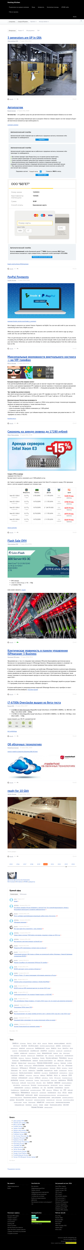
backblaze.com (40, 1048)
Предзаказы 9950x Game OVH (23, 1007)
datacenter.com (47, 1053)
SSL (45, 1087)
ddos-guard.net (15, 1055)
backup (48, 1048)
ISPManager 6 (24, 1068)
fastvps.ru (21, 1058)
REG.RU (70, 1080)
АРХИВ (25, 882)
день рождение (56, 1097)
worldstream (43, 1092)
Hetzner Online (32, 1063)
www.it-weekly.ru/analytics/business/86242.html (23, 751)
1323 (66, 864)
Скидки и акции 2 (12, 1220)
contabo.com (23, 1053)
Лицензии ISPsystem (13, 657)
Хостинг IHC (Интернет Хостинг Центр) (24, 1157)
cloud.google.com (24, 1051)
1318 (31, 864)
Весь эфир (12, 1031)
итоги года (59, 1100)
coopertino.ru (32, 1053)
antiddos (58, 1046)
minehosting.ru (63, 1073)
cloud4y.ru (43, 1051)
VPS (64, 1090)
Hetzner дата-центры (19, 1130)
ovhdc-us (37, 1078)
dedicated (23, 1055)
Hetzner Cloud (22, 1063)
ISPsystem (32, 1068)
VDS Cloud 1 (58, 1192)
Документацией (33, 689)
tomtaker (16, 1024)
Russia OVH (11, 706)
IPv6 (63, 1065)
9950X (34, 1043)
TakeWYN (66, 1087)
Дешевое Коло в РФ (61, 1208)
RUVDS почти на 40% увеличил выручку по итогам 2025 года (32, 988)
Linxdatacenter (63, 1070)
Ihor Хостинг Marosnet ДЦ (21, 1136)
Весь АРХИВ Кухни (36, 1223)
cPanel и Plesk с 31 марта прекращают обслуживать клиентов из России (35, 975)
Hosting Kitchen (14, 2)
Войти (74, 17)
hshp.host (63, 1063)
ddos (60, 1053)
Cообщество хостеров (37, 1196)
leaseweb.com (48, 1070)
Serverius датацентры (43, 1085)
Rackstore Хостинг (18, 1140)
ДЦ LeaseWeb (20, 1100)
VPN (61, 1090)
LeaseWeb (40, 1070)
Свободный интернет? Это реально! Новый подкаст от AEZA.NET (33, 994)
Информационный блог (38, 1188)
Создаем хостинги (13, 1233)
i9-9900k (69, 1063)
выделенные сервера (16, 1097)
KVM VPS (25, 1070)
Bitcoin (59, 1048)
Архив (16, 901)
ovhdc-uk (31, 1078)
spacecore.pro (18, 1087)
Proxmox (36, 1080)
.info (75, 1241)
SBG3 (44, 1082)
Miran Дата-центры (13, 435)
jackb (15, 899)
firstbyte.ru (28, 1058)
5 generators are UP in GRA (25, 37)
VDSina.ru (56, 1090)
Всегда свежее (44, 21)
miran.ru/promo (12, 528)
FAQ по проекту (13, 12)
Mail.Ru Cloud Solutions (26, 1073)
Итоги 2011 (58, 1229)
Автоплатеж (15, 107)
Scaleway (50, 1083)
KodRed (16, 973)
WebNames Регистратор (20, 1132)
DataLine (55, 1053)
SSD (41, 1087)
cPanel (39, 1053)
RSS (17, 1031)
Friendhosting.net (25, 1060)
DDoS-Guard (66, 1053)
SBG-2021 (39, 1082)
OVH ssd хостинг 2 (60, 1200)
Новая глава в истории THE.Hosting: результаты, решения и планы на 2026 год (37, 935)
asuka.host (22, 1048)
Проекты (33, 21)
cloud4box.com (34, 1051)
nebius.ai (42, 1075)
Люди (33, 7)
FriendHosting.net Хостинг (20, 1155)
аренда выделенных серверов (47, 1095)
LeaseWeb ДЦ (17, 1145)
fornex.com (15, 1060)
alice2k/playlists (25, 880)
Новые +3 (21, 30)
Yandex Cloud (17, 1128)
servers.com (54, 1085)
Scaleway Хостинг (18, 1147)
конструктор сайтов (68, 1100)
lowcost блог (11, 1221)
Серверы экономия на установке (17, 1231)
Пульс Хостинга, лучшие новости (16, 1229)
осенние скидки (50, 1102)
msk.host (15, 1075)
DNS (46, 1055)
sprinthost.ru (35, 1087)
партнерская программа (63, 1102)
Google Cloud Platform (46, 1060)
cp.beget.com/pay (13, 125)
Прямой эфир (15, 890)
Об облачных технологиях (25, 744)
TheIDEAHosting (15, 1090)
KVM (20, 1070)
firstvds (42, 1058)
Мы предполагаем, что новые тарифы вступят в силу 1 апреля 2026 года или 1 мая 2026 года (42, 1013)
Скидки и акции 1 (12, 1218)
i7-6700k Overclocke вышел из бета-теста (34, 702)
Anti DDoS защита (33, 1046)
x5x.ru (59, 1092)
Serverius (33, 1085)
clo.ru (71, 1048)
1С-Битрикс (23, 1043)
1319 (38, 864)
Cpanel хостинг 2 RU (60, 1190)
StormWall (50, 1087)
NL (59, 1075)
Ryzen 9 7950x (31, 1082)
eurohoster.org (69, 1055)
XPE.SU (64, 1092)
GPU (55, 1060)
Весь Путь (58, 1216)
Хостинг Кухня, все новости (15, 1227)
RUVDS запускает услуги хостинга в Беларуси (27, 969)
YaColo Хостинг (12, 794)
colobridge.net (67, 1050)
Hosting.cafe (11, 1223)
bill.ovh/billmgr (12, 731)
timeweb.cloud (24, 1090)
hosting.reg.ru (12, 418)
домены (12, 1100)
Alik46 (15, 966)
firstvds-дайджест (52, 1058)
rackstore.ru (62, 1080)
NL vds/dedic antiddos (61, 1196)
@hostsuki (10, 880)
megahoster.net (53, 1073)
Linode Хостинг (12, 280)
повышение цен (19, 1105)
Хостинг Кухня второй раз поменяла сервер (27, 1026)
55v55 (74, 1239)
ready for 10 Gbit (18, 791)
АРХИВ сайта (65, 7)
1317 (24, 864)
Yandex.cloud (19, 1095)
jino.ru (59, 1068)
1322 (59, 864)
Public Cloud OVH (45, 1080)
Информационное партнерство (40, 1192)
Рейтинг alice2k (35, 1190)
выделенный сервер (44, 1097)
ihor (17, 1065)
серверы (35, 1104)
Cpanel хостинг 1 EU (60, 1188)
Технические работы (56, 1105)
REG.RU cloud (15, 1082)
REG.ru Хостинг (12, 363)
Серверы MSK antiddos (61, 1210)
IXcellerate (52, 1068)
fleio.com (70, 1058)
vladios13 (16, 1005)
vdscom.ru (49, 1090)
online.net (64, 1075)
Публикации (23, 894)
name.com (36, 1075)
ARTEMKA (16, 905)
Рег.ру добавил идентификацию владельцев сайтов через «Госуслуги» (35, 916)
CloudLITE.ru (51, 1050)
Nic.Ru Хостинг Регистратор (21, 1142)
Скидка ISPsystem (23, 21)
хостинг (66, 1105)
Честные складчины (61, 1204)
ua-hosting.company (35, 1090)
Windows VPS (34, 1092)
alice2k (11, 99)
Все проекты (34, 1186)
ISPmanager (68, 1065)
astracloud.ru (14, 1048)
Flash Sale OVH (17, 540)
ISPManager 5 (14, 1068)
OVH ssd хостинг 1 (60, 1198)
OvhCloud (14, 1078)
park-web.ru (45, 1078)
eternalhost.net (59, 1055)
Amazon (50, 1043)
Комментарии (14, 894)
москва (25, 1102)
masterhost (37, 1073)
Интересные (12, 30)
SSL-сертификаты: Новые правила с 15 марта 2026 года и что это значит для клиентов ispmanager (43, 1001)
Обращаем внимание (20, 922)
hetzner (14, 1063)
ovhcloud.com (22, 1078)
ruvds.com (23, 1083)
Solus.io (61, 1085)
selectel (57, 1082)
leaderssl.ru (31, 1070)
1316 (17, 864)
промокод (29, 1105)
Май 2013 (58, 1223)
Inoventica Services (51, 1065)
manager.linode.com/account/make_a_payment (22, 321)
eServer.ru (51, 1055)
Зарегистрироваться (13, 1186)
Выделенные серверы (30, 1097)
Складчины (12, 21)
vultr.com (70, 1090)
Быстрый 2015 (59, 1220)
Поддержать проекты (14, 1169)
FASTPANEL (14, 1058)
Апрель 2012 (58, 1227)
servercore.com (25, 1085)
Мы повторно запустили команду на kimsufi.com (28, 941)
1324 (73, 864)
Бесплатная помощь (53, 7)
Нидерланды (31, 1102)
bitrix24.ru (65, 1048)
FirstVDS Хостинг (18, 1126)
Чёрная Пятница (37, 1107)
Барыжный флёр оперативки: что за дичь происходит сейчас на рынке (34, 1020)
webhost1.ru (15, 1092)
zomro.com (29, 1095)
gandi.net (35, 1060)
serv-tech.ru (16, 1085)
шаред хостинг (48, 1107)
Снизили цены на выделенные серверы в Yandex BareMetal (31, 982)
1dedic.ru (15, 1043)
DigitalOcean (40, 1055)
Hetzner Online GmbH (45, 1063)
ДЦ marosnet (29, 1100)
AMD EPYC (68, 1043)
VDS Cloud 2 (58, 1194)
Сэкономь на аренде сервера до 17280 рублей (37, 431)
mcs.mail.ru (45, 1073)
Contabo (16, 1053)
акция (36, 1095)
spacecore (67, 1085)
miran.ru (71, 1073)
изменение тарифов (39, 1100)
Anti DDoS (24, 1046)
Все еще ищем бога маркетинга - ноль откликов (28, 929)
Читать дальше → (12, 851)
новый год (40, 1102)
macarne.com (14, 1073)
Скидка (41, 1105)
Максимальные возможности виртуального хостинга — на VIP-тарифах (42, 358)
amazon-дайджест (59, 1043)
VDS (43, 1090)
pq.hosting (14, 1080)
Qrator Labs (54, 1080)
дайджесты (31, 882)
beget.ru (53, 1048)
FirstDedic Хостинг (18, 1134)
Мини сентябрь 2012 (61, 1225)
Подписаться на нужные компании (19, 7)
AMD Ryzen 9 (16, 1045)
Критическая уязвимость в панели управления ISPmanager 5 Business (38, 652)
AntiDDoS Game (66, 1045)
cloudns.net (59, 1050)
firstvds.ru (63, 1058)
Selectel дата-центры (19, 1123)
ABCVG (39, 1043)
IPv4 (59, 1065)
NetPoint (50, 1075)
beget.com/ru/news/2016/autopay (18, 264)
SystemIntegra (59, 1087)
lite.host (70, 1070)
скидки (46, 1105)
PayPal (51, 1078)
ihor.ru (21, 1065)
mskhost (21, 1075)
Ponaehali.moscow (67, 1078)
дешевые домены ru (67, 1097)
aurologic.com (30, 1048)
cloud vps (14, 1050)
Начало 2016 (59, 1218)
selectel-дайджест (67, 1082)
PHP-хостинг (57, 1078)
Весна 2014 (58, 1221)
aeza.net (44, 1043)
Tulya (15, 979)
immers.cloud (28, 1065)
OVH (70, 1075)
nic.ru (55, 1075)
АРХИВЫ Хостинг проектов (38, 1194)
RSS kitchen (19, 882)
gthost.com (60, 1060)
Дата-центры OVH (13, 41)
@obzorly (17, 880)
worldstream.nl (52, 1092)
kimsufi (70, 1068)
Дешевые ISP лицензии (61, 1202)
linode (56, 1070)
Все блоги (12, 1160)
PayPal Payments (18, 277)
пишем (24, 590)
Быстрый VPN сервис (13, 1216)
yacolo (70, 1092)
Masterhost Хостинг (13, 748)
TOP (38, 30)
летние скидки (18, 1102)
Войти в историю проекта (38, 1198)
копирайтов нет (72, 1237)
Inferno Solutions (38, 1065)
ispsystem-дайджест (42, 1068)
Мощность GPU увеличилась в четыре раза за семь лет (30, 948)
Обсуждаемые (30, 30)
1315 (11, 864)
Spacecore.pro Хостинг (20, 1151)
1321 (52, 864)
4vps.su (29, 1043)
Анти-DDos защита (60, 1186)
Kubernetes (14, 1070)
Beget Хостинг (12, 111)
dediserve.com (31, 1055)
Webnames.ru (25, 1092)
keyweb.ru (64, 1068)
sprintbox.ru (27, 1087)
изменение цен (50, 1100)
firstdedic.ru (35, 1058)
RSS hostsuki (11, 882)
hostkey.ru (56, 1063)
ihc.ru (12, 1065)
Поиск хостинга (12, 1225)
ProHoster (21, 1080)
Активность (41, 7)
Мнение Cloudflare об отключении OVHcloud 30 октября (30, 962)
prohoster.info (29, 1080)
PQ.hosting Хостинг (18, 1144)
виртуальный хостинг (63, 1095)
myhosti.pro (29, 1075)
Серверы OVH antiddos (61, 1206)
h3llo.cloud (68, 1060)
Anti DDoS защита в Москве (47, 1045)
